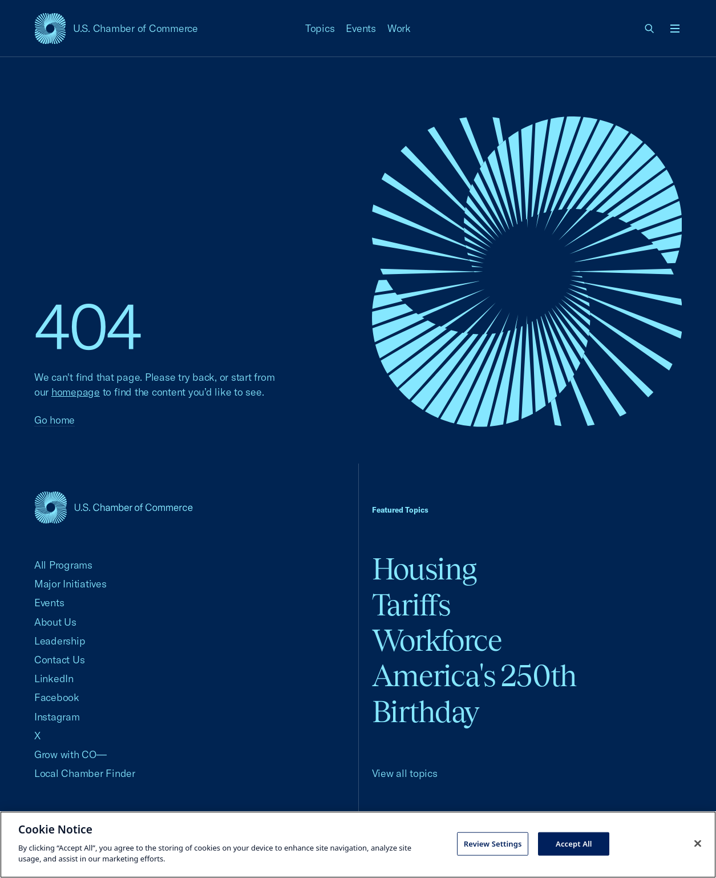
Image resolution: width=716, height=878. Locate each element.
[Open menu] (675, 28)
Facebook (56, 697)
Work (399, 28)
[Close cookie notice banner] (697, 843)
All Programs (63, 564)
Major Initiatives (70, 583)
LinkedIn (54, 678)
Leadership (59, 640)
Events (361, 28)
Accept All (574, 843)
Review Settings (493, 843)
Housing (424, 568)
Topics (320, 28)
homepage (75, 391)
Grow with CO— (70, 754)
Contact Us (59, 659)
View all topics (405, 773)
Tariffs (411, 604)
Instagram (57, 716)
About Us (55, 622)
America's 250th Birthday (474, 693)
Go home (54, 419)
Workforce (437, 640)
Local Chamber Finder (84, 773)
